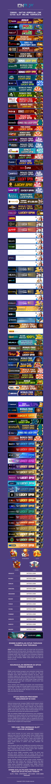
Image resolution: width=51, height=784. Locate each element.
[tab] (14, 554)
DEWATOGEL (11, 588)
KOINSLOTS (11, 619)
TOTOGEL (10, 609)
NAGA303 (10, 598)
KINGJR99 (10, 629)
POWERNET (11, 614)
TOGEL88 (10, 604)
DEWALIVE (10, 583)
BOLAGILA (10, 578)
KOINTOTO (10, 624)
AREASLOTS (11, 573)
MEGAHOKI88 (11, 593)
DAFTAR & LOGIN (31, 573)
